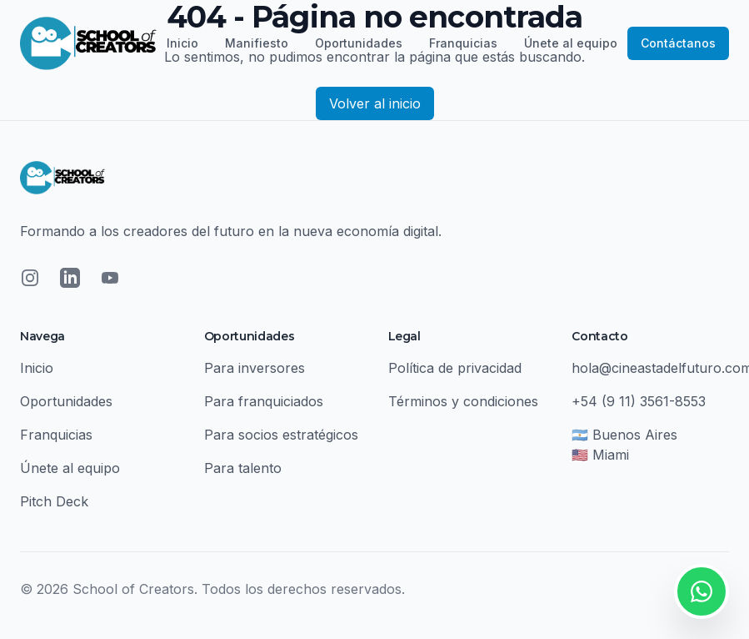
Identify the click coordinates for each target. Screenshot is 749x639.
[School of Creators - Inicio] (88, 43)
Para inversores (254, 368)
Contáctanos (678, 43)
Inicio (182, 43)
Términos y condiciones (463, 401)
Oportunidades (358, 43)
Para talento (243, 468)
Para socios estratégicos (281, 434)
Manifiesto (256, 43)
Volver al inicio (375, 103)
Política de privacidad (455, 368)
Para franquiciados (263, 401)
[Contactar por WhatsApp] (701, 591)
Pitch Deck (54, 501)
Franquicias (463, 43)
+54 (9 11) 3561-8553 (639, 401)
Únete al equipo (570, 43)
